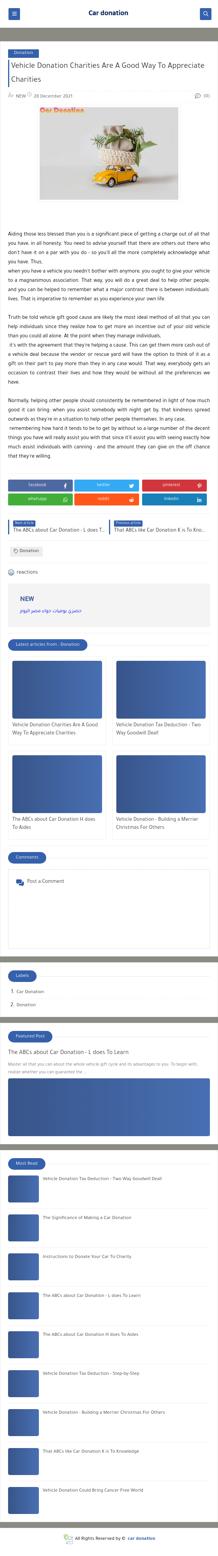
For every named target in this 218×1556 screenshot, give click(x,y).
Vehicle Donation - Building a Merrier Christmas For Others (157, 824)
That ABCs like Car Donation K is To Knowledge (91, 1452)
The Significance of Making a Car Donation (87, 1218)
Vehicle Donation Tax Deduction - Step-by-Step (91, 1374)
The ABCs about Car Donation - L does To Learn (68, 1053)
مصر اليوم (30, 611)
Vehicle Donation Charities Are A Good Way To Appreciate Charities (55, 729)
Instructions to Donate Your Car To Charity (87, 1257)
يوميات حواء (54, 611)
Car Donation (30, 992)
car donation (142, 1539)
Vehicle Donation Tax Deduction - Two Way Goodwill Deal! (158, 729)
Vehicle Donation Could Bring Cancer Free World (93, 1491)
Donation (23, 53)
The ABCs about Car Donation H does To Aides (53, 824)
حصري (74, 611)
